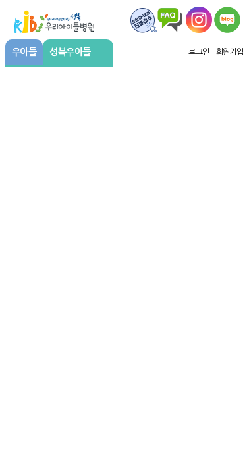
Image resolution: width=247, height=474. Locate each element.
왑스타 (199, 20)
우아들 (24, 52)
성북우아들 (76, 52)
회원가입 (230, 52)
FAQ (143, 20)
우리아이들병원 (54, 20)
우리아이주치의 (227, 20)
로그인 (198, 52)
